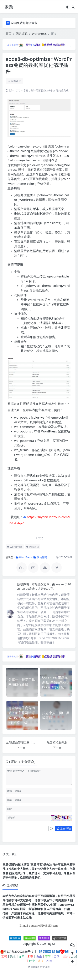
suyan (60, 584)
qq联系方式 (60, 938)
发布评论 (64, 828)
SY (54, 944)
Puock (46, 967)
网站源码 (21, 34)
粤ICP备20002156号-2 (18, 951)
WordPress (39, 34)
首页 (8, 34)
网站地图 (30, 938)
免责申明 (44, 938)
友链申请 (15, 938)
